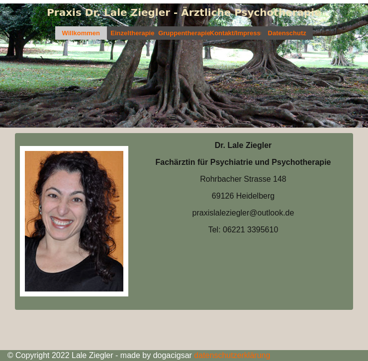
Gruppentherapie (184, 33)
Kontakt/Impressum (236, 33)
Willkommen (81, 33)
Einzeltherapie (132, 33)
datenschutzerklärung (231, 355)
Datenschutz (287, 33)
